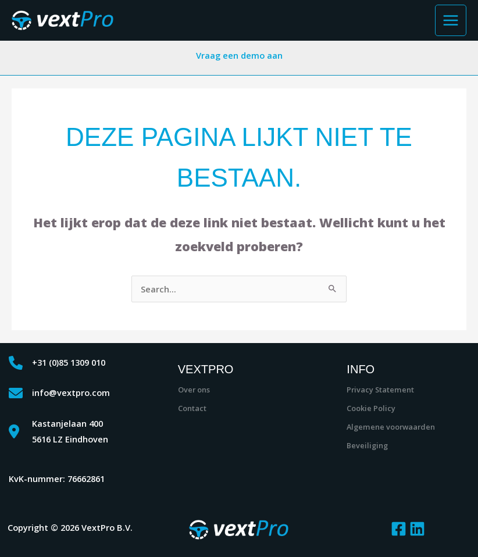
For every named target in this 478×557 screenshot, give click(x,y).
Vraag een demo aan (239, 55)
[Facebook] (398, 529)
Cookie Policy (371, 408)
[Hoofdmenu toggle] (450, 20)
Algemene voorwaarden (391, 427)
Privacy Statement (380, 389)
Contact (192, 408)
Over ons (194, 389)
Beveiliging (367, 445)
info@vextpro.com (71, 392)
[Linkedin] (417, 529)
